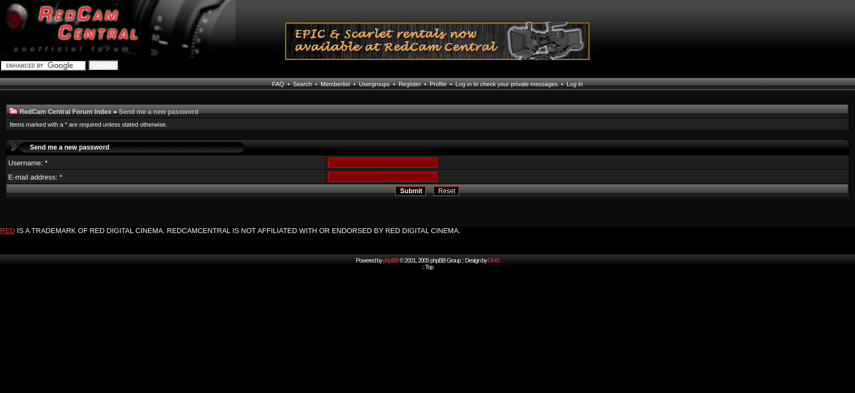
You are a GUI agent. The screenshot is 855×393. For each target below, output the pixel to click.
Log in (575, 84)
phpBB (391, 260)
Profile (438, 84)
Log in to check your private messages (506, 84)
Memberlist (335, 84)
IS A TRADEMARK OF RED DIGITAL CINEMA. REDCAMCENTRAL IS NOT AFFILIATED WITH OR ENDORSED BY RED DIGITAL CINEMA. (238, 231)
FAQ (278, 84)
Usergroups (374, 84)
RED (7, 231)
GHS (493, 260)
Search (302, 84)
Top (429, 267)
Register (410, 84)
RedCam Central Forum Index (66, 112)
